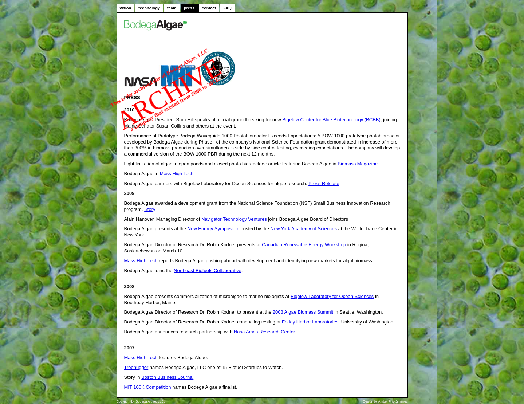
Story (149, 209)
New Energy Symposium (213, 228)
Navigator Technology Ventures (234, 219)
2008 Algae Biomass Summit (303, 312)
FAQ (227, 8)
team (172, 8)
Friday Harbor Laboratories (310, 322)
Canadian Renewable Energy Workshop (304, 244)
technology (149, 8)
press (189, 8)
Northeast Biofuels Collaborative (207, 270)
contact (209, 8)
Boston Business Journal (167, 377)
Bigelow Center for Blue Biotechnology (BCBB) (331, 119)
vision (125, 8)
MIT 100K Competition (147, 387)
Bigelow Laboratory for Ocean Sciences (332, 296)
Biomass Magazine (358, 163)
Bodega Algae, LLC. (150, 401)
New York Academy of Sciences (303, 228)
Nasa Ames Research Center (264, 331)
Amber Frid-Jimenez (392, 401)
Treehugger (136, 367)
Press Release (323, 183)
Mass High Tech (176, 173)
